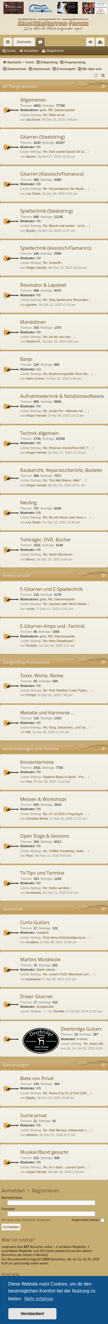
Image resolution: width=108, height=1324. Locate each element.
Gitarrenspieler (64, 110)
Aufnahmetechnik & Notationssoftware (62, 396)
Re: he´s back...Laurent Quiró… (65, 1167)
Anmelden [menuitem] (92, 43)
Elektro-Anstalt (17, 575)
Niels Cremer (35, 378)
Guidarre (42, 932)
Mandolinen (33, 322)
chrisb (30, 608)
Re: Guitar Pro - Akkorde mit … (65, 411)
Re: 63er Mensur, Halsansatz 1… (66, 1130)
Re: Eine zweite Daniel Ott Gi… (65, 151)
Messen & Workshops (43, 799)
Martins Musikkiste (40, 959)
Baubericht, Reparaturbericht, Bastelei (61, 470)
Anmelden (31, 50)
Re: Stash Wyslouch (57, 554)
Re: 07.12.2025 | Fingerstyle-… (65, 814)
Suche (11, 50)
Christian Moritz (37, 818)
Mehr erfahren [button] (38, 1298)
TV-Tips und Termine (42, 873)
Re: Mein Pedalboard (58, 641)
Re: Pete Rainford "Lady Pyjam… (66, 690)
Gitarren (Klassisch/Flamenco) (52, 174)
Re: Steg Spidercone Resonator (65, 299)
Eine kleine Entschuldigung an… (66, 937)
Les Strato (33, 193)
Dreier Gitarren (36, 996)
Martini (31, 156)
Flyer (29, 855)
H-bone (82, 1039)
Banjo (26, 359)
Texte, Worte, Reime (41, 675)
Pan (29, 781)
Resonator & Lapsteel (43, 285)
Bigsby (31, 230)
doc (38, 369)
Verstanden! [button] (32, 1313)
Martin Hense (45, 969)
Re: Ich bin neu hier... (58, 337)
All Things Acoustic (20, 86)
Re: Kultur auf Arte (56, 888)
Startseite (24, 42)
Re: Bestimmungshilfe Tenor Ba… (67, 374)
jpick (43, 110)
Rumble (31, 645)
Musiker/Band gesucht (44, 1152)
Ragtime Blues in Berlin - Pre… (65, 777)
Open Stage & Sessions (44, 836)
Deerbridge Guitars (81, 1029)
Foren (41, 43)
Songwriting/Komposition (26, 662)
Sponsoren (13, 909)
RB (50, 110)
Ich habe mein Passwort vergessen (26, 1220)
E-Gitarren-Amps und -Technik (52, 626)
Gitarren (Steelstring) (42, 137)
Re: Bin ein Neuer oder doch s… (66, 517)
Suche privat (33, 1115)
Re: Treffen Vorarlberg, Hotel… (65, 851)
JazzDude (33, 119)
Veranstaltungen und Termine (31, 748)
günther (31, 304)
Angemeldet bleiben (87, 1220)
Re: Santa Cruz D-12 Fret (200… (66, 1093)
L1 (68, 1048)
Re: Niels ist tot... (55, 115)
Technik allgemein (39, 433)
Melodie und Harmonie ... (47, 712)
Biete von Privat (37, 1078)
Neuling (28, 502)
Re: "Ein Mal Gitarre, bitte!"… (63, 480)
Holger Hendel (36, 267)
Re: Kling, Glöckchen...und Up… (66, 727)
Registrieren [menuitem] (101, 43)
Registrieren (55, 50)
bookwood (33, 892)
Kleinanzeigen (16, 1065)
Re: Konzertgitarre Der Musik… (65, 188)
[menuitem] (103, 75)
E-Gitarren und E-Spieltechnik (51, 589)
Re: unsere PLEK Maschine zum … (68, 974)
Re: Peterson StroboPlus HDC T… (67, 448)
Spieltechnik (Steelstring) (46, 211)
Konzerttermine (37, 762)
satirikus (32, 1135)
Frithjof (31, 695)
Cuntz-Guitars (35, 922)
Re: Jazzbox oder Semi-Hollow (64, 604)
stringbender (45, 1006)
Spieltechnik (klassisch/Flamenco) (55, 248)
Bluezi (30, 559)
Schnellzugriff (9, 43)
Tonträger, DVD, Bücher (45, 539)
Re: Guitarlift (52, 262)
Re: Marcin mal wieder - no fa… (65, 225)
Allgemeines (33, 100)
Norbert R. (33, 341)
